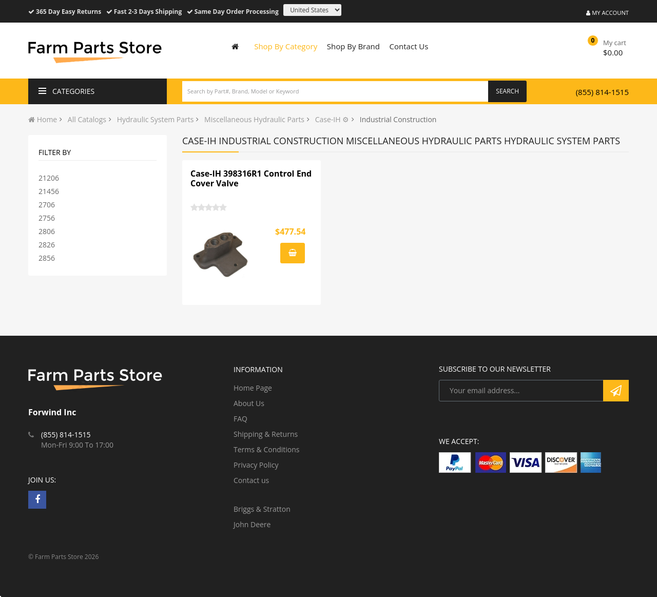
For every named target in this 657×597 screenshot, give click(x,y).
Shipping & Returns (266, 434)
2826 (46, 244)
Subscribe (616, 390)
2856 (46, 258)
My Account (607, 12)
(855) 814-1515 (602, 92)
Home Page (253, 388)
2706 (46, 204)
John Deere (252, 524)
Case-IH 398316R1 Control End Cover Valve (251, 178)
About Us (249, 403)
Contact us (251, 480)
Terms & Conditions (267, 449)
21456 (48, 191)
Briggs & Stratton (262, 509)
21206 (48, 178)
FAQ (240, 418)
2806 (46, 231)
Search (507, 91)
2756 (46, 218)
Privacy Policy (256, 465)
